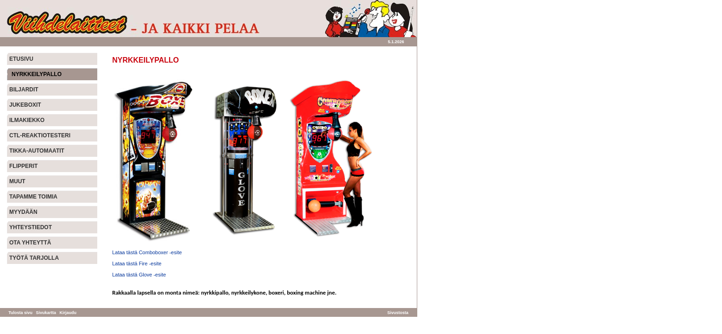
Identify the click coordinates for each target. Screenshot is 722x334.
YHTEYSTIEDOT (30, 227)
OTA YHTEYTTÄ (30, 242)
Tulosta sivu (20, 312)
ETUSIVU (21, 59)
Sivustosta (397, 312)
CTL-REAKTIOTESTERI (39, 135)
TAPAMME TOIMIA (33, 196)
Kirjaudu (68, 312)
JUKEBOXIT (25, 105)
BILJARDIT (23, 89)
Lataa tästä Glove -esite (139, 274)
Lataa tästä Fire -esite (136, 263)
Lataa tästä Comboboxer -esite (147, 252)
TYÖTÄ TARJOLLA (34, 258)
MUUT (17, 181)
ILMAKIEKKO (26, 120)
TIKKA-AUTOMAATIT (36, 151)
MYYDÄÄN (23, 212)
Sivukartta (46, 312)
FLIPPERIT (23, 166)
